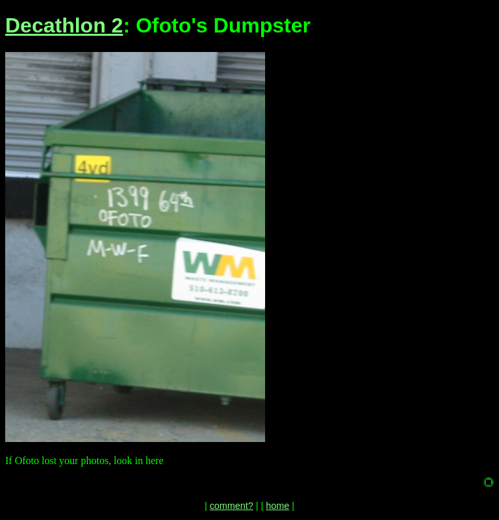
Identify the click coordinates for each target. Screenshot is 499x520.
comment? (231, 505)
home (277, 505)
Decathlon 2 (64, 25)
